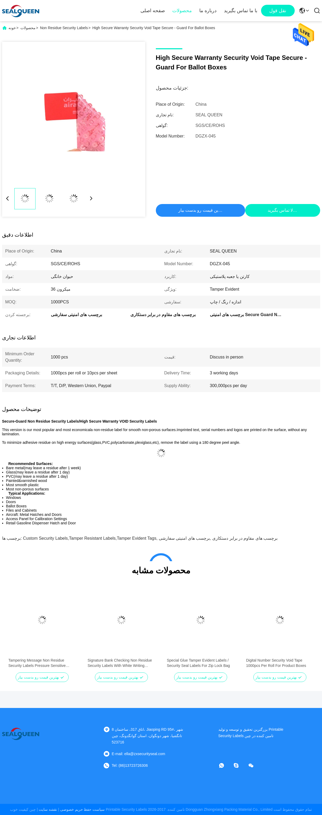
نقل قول (277, 10)
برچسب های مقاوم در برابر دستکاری (244, 538)
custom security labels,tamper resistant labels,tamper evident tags (89, 538)
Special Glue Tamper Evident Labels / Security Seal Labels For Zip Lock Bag (198, 663)
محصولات (182, 10)
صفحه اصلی (152, 10)
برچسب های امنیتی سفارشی (184, 538)
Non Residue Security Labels (64, 28)
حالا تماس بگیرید (282, 210)
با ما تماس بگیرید (240, 10)
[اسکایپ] (240, 765)
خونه (12, 28)
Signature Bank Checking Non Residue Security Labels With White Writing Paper (120, 663)
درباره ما (208, 10)
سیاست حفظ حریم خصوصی (82, 809)
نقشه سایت (48, 809)
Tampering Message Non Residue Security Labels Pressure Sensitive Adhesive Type (37, 663)
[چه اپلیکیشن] (225, 765)
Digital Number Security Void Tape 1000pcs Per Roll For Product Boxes (276, 663)
